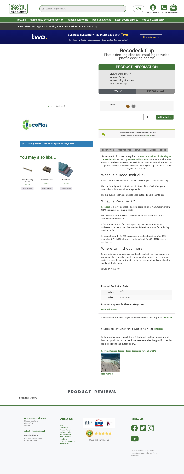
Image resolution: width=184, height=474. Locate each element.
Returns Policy (65, 434)
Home (20, 26)
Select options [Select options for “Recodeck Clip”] (46, 188)
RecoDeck (105, 207)
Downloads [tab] (140, 150)
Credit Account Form (67, 441)
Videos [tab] (153, 150)
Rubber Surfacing (79, 19)
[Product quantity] (148, 117)
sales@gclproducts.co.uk (34, 431)
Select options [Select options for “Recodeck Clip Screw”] (27, 188)
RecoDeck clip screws (138, 159)
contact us (167, 317)
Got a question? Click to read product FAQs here (50, 144)
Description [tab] (108, 150)
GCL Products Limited (35, 418)
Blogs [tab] (163, 150)
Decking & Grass (103, 19)
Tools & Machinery (154, 19)
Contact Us (64, 428)
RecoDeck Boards (73, 26)
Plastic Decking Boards (52, 26)
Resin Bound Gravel (128, 19)
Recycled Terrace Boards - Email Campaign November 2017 (128, 351)
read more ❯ (107, 374)
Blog (61, 425)
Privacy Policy (65, 430)
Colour (112, 105)
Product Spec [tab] (124, 150)
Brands (23, 19)
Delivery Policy (65, 432)
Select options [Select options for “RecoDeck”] (66, 188)
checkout (148, 135)
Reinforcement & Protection (48, 19)
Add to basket (164, 117)
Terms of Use (64, 444)
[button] (56, 144)
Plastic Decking (32, 26)
